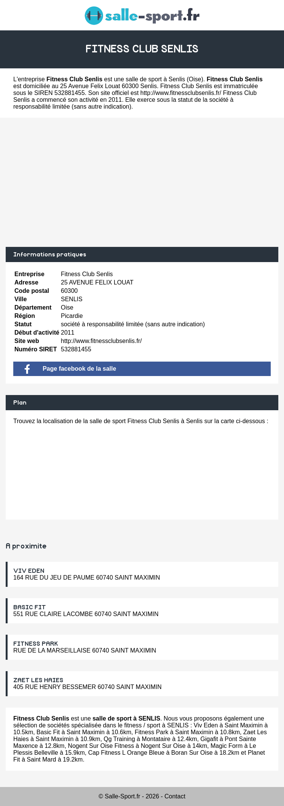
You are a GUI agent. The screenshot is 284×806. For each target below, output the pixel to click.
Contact (175, 796)
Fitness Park (151, 732)
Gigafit (209, 739)
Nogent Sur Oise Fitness (101, 746)
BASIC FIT (29, 607)
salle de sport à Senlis (155, 79)
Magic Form (226, 746)
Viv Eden (206, 725)
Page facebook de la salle (70, 368)
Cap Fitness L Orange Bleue (126, 752)
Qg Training (119, 739)
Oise (195, 79)
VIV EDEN (28, 571)
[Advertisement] (142, 182)
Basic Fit (48, 732)
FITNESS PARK (35, 644)
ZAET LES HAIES (38, 680)
